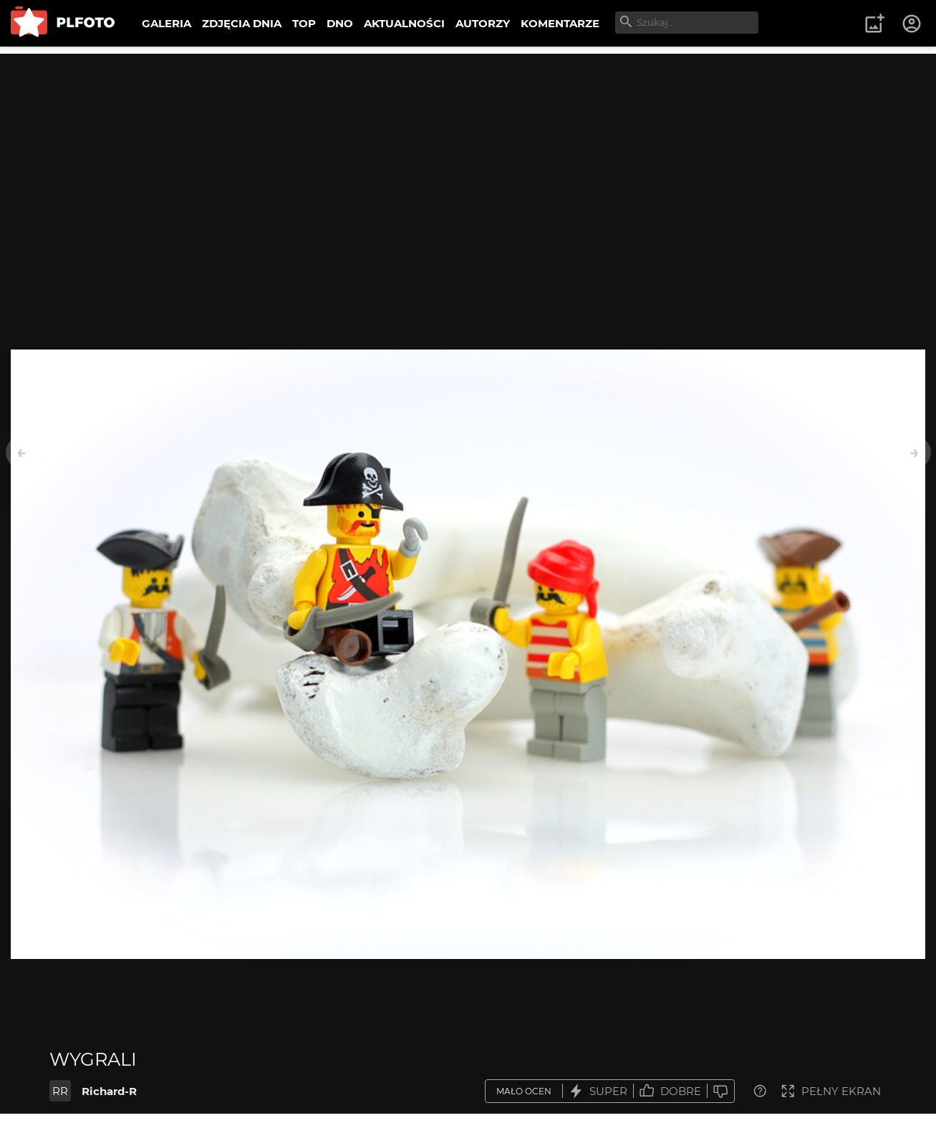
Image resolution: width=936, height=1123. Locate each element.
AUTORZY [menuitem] (482, 23)
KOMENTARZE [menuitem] (560, 23)
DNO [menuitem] (340, 23)
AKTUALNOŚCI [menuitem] (404, 23)
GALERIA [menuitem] (166, 23)
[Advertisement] (468, 154)
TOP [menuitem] (304, 23)
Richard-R (109, 1091)
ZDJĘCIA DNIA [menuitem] (241, 23)
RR (60, 1091)
